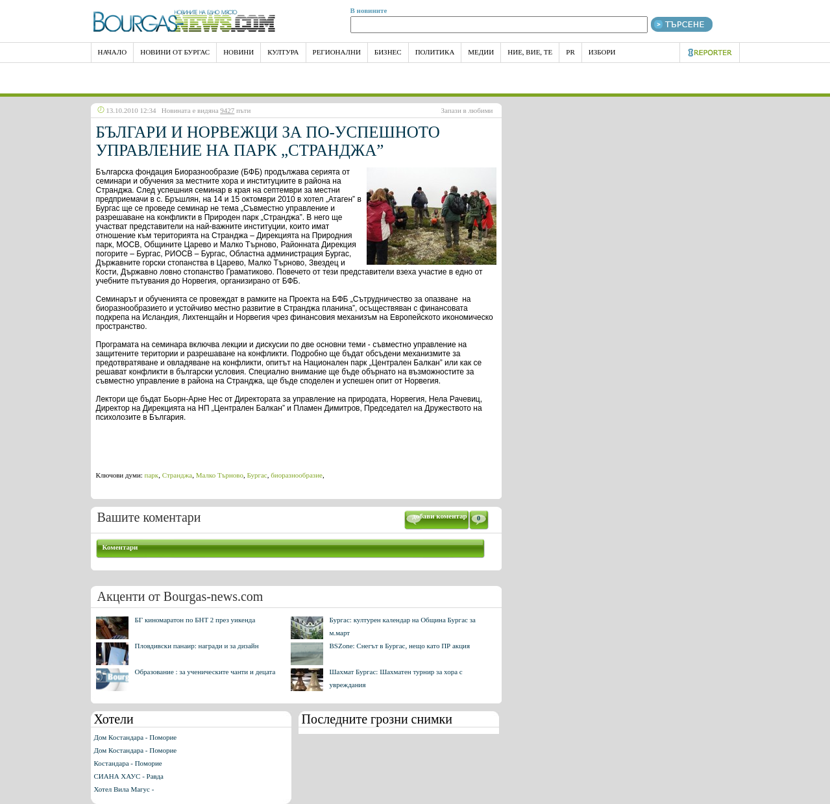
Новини (238, 52)
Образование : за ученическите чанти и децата (205, 672)
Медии (481, 52)
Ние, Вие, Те (529, 52)
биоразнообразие (297, 475)
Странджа (177, 475)
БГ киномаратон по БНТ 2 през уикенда (195, 620)
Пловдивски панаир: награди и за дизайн (197, 646)
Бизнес (388, 52)
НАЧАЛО (112, 52)
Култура (283, 52)
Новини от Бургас (175, 52)
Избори (602, 52)
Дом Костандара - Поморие (135, 737)
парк (152, 475)
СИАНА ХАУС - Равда (129, 776)
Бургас (257, 475)
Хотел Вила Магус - (124, 789)
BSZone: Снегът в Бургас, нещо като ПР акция (400, 646)
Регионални (337, 52)
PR (570, 52)
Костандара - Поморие (128, 763)
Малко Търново (219, 475)
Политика (435, 52)
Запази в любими (467, 110)
